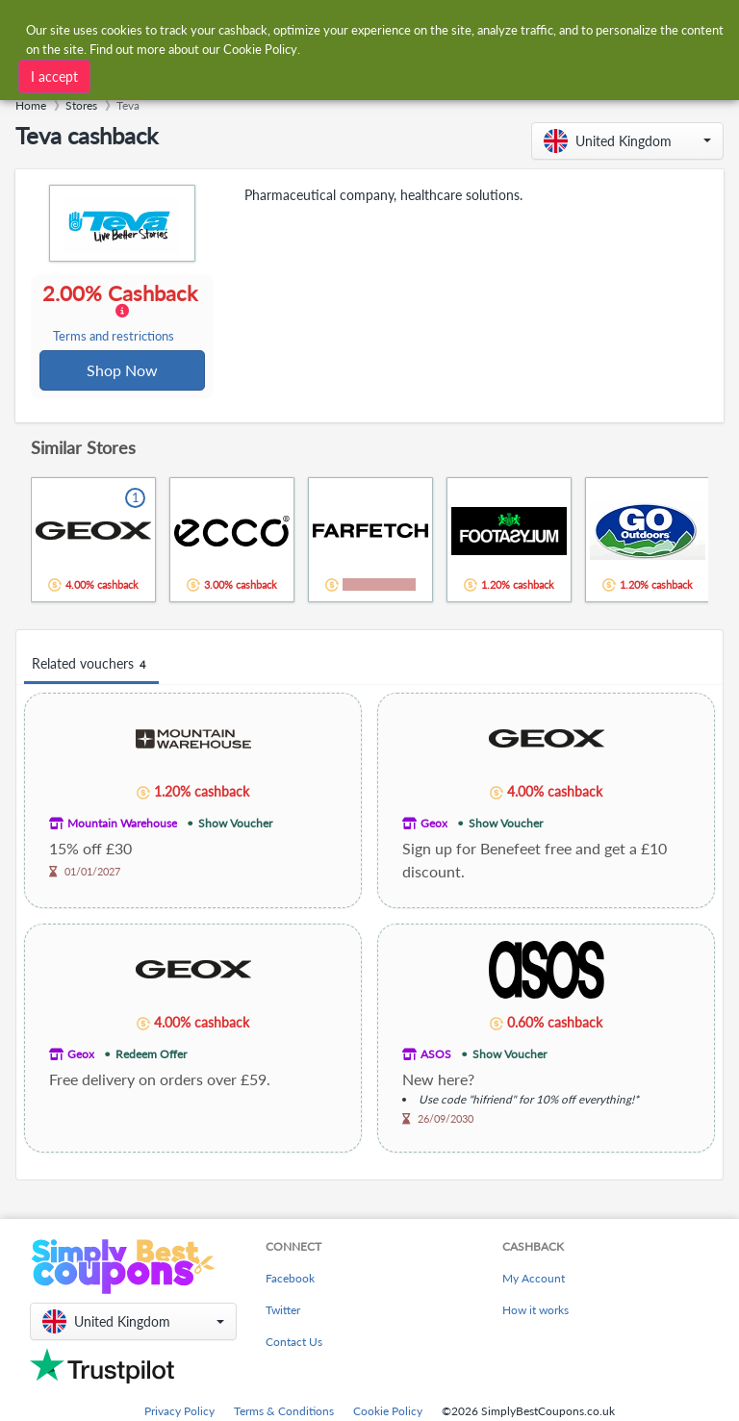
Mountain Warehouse (122, 825)
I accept (54, 74)
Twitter (283, 1312)
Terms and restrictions (114, 337)
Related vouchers (91, 666)
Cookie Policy (387, 1413)
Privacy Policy (179, 1413)
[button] (627, 141)
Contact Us (294, 1343)
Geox (433, 825)
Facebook (290, 1280)
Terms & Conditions (284, 1413)
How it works (535, 1312)
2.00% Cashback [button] (121, 313)
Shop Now (123, 371)
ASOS (435, 1056)
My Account (533, 1280)
